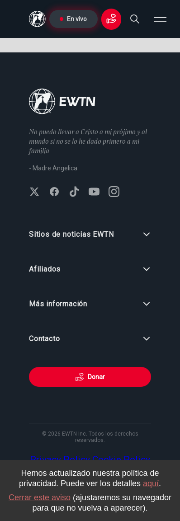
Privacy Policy (60, 459)
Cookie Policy (121, 459)
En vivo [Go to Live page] (73, 19)
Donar (90, 376)
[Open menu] (160, 19)
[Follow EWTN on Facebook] (54, 192)
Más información (90, 304)
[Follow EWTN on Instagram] (114, 192)
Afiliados (90, 269)
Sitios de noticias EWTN (90, 234)
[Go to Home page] (62, 102)
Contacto (90, 338)
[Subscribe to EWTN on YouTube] (94, 192)
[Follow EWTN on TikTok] (74, 192)
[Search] (135, 19)
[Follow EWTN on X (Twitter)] (34, 192)
